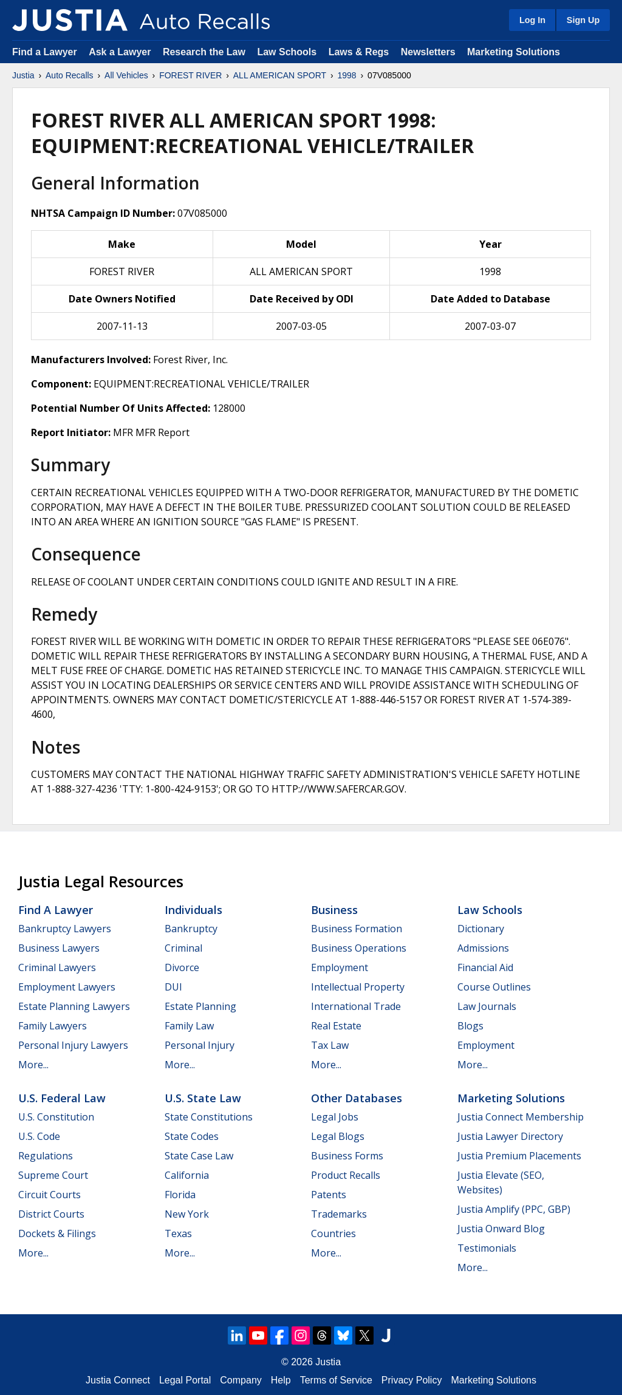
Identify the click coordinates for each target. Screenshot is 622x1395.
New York (187, 1214)
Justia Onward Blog (501, 1228)
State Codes (192, 1136)
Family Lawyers (52, 1025)
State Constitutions (209, 1117)
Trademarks (339, 1214)
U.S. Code (39, 1136)
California (187, 1175)
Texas (178, 1233)
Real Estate (336, 1025)
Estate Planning (200, 1006)
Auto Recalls (70, 75)
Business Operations (358, 948)
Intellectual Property (358, 987)
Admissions (483, 948)
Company (240, 1380)
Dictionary (480, 928)
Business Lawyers (59, 948)
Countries (333, 1233)
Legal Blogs (337, 1136)
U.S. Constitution (56, 1117)
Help (281, 1380)
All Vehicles (126, 75)
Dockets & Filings (57, 1233)
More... (33, 1064)
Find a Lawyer (44, 52)
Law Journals (486, 1006)
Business (334, 909)
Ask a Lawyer (121, 52)
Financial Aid (485, 967)
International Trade (356, 1006)
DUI (173, 987)
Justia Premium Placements (519, 1155)
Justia (23, 75)
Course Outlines (494, 987)
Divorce (182, 967)
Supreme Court (53, 1175)
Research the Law (204, 52)
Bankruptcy (191, 928)
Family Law (189, 1025)
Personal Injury (199, 1045)
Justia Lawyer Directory (510, 1136)
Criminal (183, 948)
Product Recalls (345, 1175)
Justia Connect (118, 1380)
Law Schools (286, 52)
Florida (180, 1194)
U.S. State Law (203, 1098)
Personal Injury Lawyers (73, 1045)
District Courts (51, 1214)
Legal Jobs (334, 1117)
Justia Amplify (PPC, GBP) (513, 1209)
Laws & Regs (359, 52)
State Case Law (199, 1155)
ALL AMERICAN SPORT (279, 75)
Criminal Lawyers (57, 967)
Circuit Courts (49, 1194)
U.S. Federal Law (62, 1098)
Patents (328, 1194)
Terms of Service (336, 1380)
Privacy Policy (411, 1380)
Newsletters (428, 52)
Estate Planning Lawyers (74, 1006)
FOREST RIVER (190, 75)
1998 (347, 75)
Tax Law (330, 1045)
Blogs (470, 1025)
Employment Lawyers (66, 987)
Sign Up (583, 20)
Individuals (193, 909)
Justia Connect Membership (520, 1117)
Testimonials (486, 1248)
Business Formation (356, 928)
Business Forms (347, 1155)
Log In (532, 20)
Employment (339, 967)
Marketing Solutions (513, 52)
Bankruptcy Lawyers (64, 928)
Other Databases (356, 1098)
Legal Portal (185, 1380)
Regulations (45, 1155)
